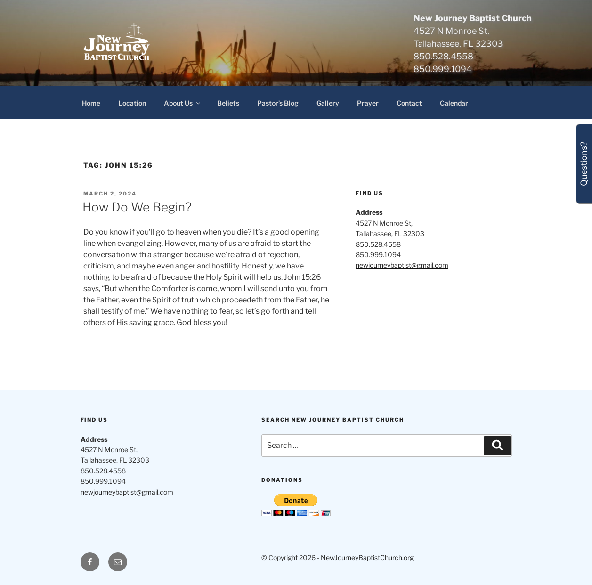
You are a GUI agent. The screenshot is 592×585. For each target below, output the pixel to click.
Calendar (454, 103)
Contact (409, 103)
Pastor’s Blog (278, 103)
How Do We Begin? (137, 207)
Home (91, 103)
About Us (183, 103)
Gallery (327, 103)
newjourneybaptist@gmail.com (402, 265)
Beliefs (228, 103)
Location (132, 103)
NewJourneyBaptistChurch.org (367, 557)
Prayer (368, 103)
